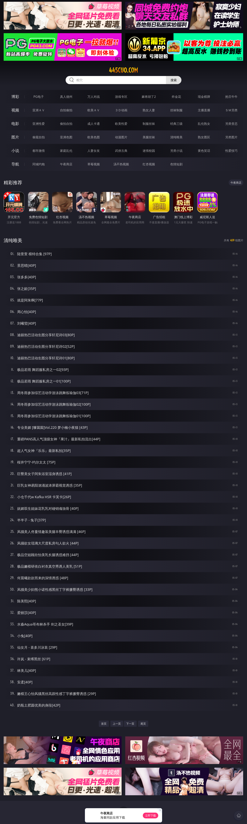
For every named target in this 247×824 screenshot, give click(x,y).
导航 (15, 164)
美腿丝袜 (149, 137)
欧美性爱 (121, 124)
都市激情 (38, 151)
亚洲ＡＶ (38, 110)
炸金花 (176, 97)
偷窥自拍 (38, 137)
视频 (15, 110)
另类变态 (231, 124)
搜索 (174, 80)
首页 (104, 723)
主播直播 (204, 110)
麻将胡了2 (149, 97)
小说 (15, 150)
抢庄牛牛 (231, 97)
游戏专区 (121, 97)
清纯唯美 (176, 137)
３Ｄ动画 (121, 110)
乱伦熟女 (204, 124)
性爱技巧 (231, 151)
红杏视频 (149, 164)
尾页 (143, 723)
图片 (15, 137)
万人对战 (93, 97)
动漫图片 (121, 137)
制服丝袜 (149, 124)
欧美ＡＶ (93, 110)
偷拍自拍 (66, 124)
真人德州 (66, 97)
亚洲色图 (66, 137)
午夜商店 (66, 164)
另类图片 (231, 137)
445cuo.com (123, 70)
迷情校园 (149, 151)
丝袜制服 (176, 110)
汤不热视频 (121, 164)
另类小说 (176, 151)
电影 (15, 123)
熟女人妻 (149, 110)
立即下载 (150, 815)
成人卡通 (93, 124)
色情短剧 (176, 164)
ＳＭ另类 (231, 110)
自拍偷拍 (66, 110)
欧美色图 (93, 137)
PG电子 (38, 97)
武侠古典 (121, 151)
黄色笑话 (204, 151)
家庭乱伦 (66, 151)
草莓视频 (93, 164)
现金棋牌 (204, 97)
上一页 (117, 723)
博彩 (15, 96)
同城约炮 (38, 164)
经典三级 (176, 124)
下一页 (130, 723)
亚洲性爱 (38, 124)
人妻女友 (93, 151)
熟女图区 (204, 137)
